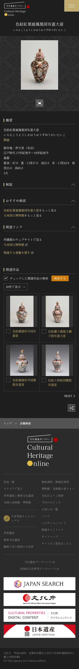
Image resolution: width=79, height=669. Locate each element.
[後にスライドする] (69, 396)
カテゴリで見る (13, 489)
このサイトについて (54, 523)
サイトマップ (50, 537)
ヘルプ (46, 516)
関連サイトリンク (53, 530)
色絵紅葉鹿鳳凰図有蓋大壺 (21, 210)
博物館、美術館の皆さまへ (58, 489)
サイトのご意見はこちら (57, 543)
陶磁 (6, 140)
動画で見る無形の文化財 (19, 547)
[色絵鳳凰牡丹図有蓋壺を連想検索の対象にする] (8, 331)
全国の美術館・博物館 (17, 502)
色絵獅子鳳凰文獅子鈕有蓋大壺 (60, 333)
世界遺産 (9, 533)
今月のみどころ (51, 502)
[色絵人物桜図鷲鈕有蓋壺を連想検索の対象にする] (44, 380)
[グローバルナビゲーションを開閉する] (71, 6)
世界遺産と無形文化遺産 (19, 496)
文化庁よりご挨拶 (53, 496)
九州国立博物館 (14, 215)
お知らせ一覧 (50, 509)
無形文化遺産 (12, 540)
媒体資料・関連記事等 (55, 482)
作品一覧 (9, 482)
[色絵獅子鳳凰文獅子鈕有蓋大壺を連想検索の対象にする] (44, 331)
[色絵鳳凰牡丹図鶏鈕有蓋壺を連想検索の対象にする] (8, 380)
